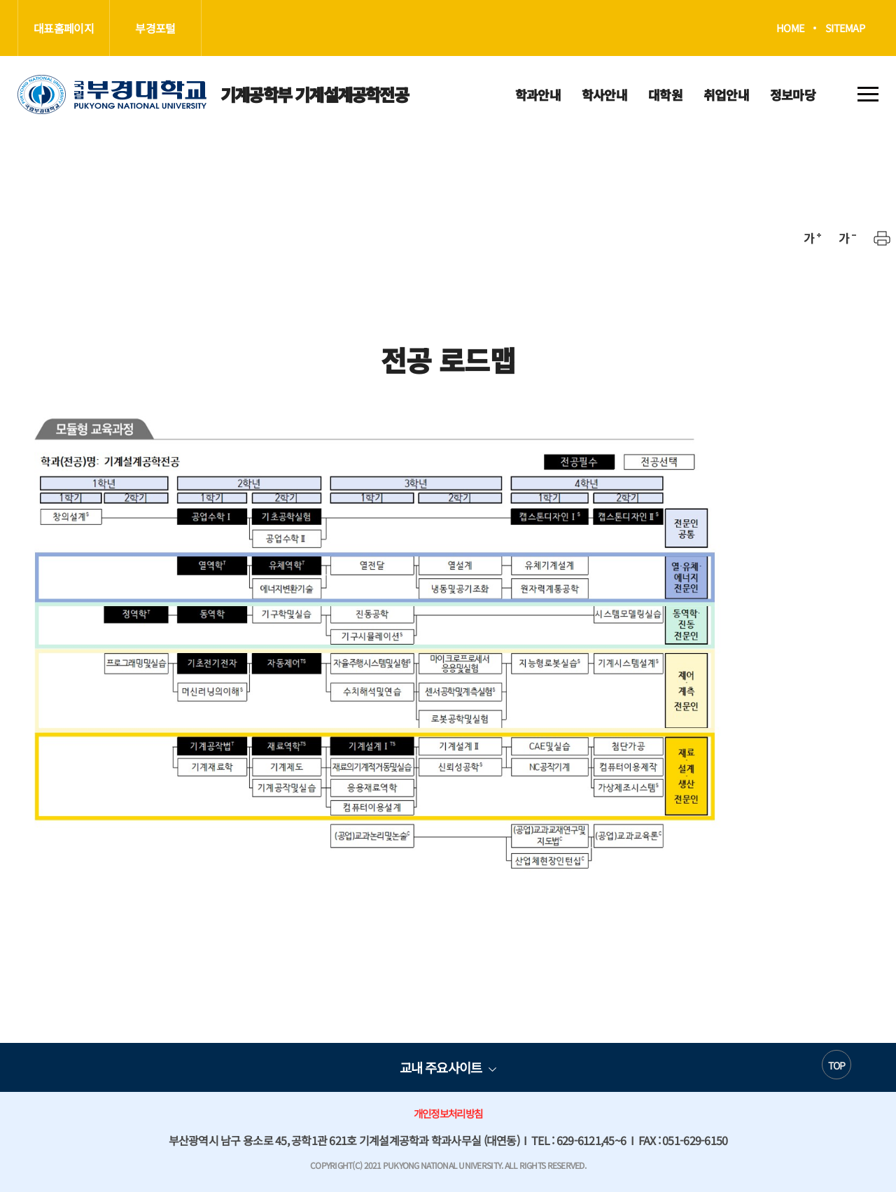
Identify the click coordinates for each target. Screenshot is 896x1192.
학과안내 (538, 94)
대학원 (665, 94)
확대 (812, 238)
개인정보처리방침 (448, 1113)
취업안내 (726, 94)
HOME (790, 28)
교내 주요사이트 (441, 1067)
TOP (837, 1065)
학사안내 (604, 94)
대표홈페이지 (64, 28)
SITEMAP (844, 28)
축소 (847, 238)
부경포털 (155, 28)
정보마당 (793, 94)
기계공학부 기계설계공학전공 (213, 94)
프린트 (882, 238)
